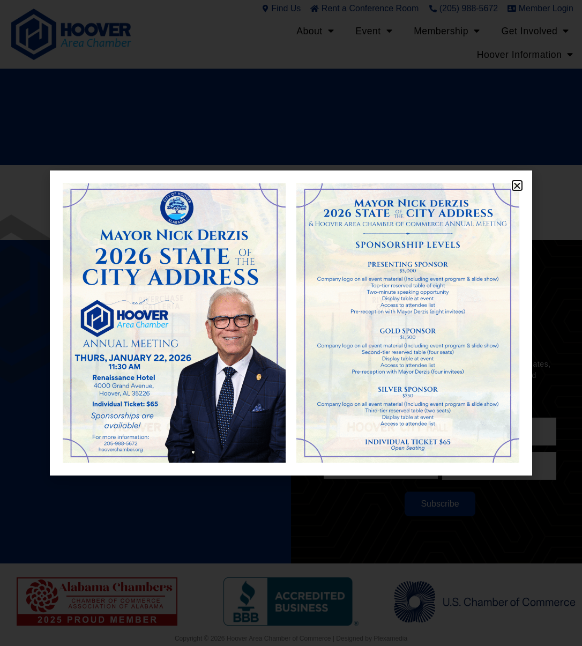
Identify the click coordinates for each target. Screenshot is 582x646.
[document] (291, 323)
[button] (517, 185)
